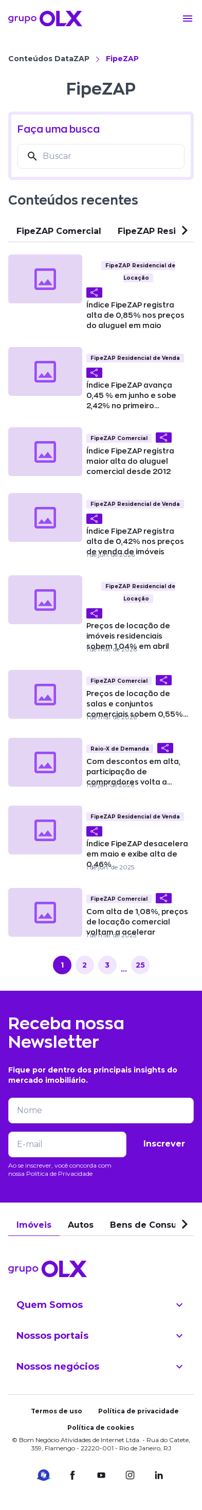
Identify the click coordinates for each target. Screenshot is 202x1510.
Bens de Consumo (150, 1225)
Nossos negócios (101, 1366)
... (124, 969)
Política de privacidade (138, 1411)
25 (140, 965)
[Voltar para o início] (45, 18)
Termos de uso (56, 1411)
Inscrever (164, 1144)
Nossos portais (101, 1336)
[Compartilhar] (94, 292)
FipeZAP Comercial (58, 231)
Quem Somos (101, 1305)
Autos (81, 1225)
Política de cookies (100, 1427)
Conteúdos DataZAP (48, 58)
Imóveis (33, 1225)
